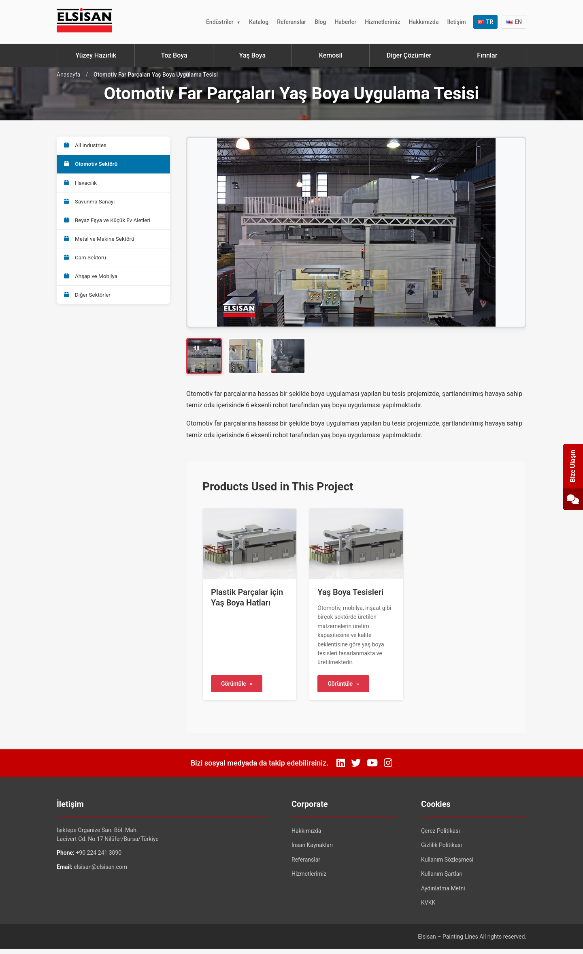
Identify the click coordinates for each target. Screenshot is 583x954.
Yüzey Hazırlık (95, 55)
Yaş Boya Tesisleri (350, 597)
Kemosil (331, 55)
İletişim (456, 22)
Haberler (345, 22)
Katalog (258, 22)
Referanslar (291, 22)
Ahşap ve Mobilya (92, 288)
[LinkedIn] (340, 768)
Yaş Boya (252, 55)
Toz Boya (174, 55)
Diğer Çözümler (409, 55)
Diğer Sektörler (89, 308)
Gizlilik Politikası (441, 850)
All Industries (87, 146)
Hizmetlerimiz (382, 22)
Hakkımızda (423, 22)
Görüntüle (236, 688)
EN (514, 22)
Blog (320, 22)
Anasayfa (68, 74)
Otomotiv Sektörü (92, 166)
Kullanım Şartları (442, 878)
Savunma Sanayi (91, 207)
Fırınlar (487, 55)
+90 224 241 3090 (98, 857)
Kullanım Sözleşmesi (447, 864)
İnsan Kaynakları (312, 850)
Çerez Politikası (440, 835)
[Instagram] (388, 768)
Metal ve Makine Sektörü (101, 247)
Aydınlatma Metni (443, 893)
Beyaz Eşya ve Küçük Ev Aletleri (110, 227)
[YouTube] (372, 768)
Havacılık (82, 187)
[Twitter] (356, 768)
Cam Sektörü (87, 268)
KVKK (428, 907)
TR (486, 22)
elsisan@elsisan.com (100, 871)
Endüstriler (220, 22)
